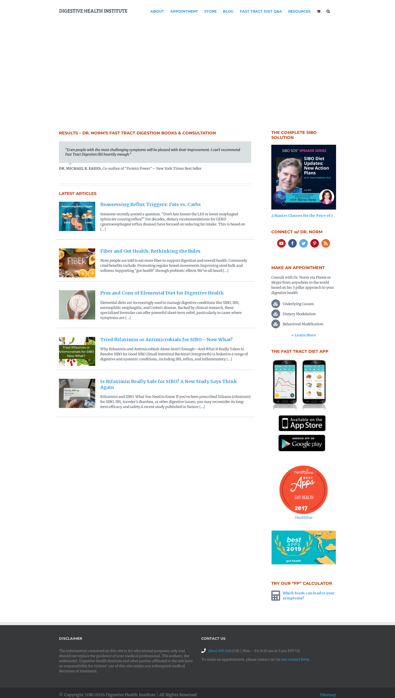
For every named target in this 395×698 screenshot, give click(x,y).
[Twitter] (303, 243)
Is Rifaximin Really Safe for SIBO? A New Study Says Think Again (168, 384)
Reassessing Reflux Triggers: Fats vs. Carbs (150, 204)
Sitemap (328, 694)
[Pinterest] (314, 243)
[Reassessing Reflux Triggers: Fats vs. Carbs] (77, 216)
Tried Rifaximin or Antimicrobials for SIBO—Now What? (166, 339)
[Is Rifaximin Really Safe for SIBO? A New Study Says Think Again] (77, 393)
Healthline (303, 517)
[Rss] (325, 243)
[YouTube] (281, 243)
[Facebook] (292, 243)
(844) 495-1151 (220, 651)
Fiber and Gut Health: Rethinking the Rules (150, 251)
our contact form (295, 659)
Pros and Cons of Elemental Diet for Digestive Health (162, 293)
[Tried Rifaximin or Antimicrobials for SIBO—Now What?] (77, 351)
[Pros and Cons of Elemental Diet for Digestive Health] (77, 304)
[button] (328, 11)
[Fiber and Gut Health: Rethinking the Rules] (77, 263)
